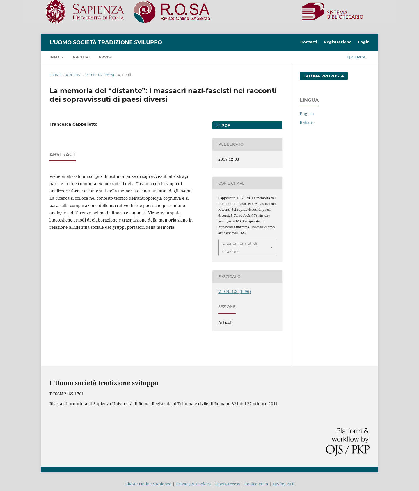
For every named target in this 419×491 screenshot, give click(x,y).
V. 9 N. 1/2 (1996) (99, 74)
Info (55, 57)
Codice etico (256, 484)
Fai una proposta (323, 76)
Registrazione (337, 42)
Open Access (227, 484)
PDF (225, 125)
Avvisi (105, 57)
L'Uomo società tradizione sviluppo (105, 42)
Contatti (308, 42)
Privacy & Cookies (193, 484)
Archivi (81, 57)
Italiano (307, 122)
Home (55, 74)
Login (364, 42)
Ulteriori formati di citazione (239, 247)
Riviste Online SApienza (148, 484)
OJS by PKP (283, 484)
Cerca (356, 57)
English (307, 113)
